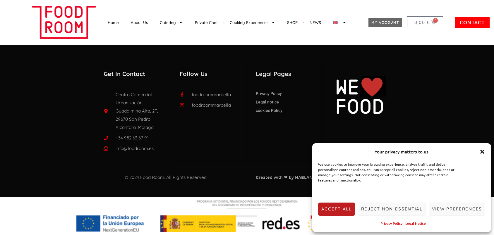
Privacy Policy (391, 223)
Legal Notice (415, 223)
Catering (171, 22)
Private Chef (206, 22)
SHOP (292, 22)
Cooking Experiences (252, 22)
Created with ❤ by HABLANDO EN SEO (296, 177)
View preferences (457, 209)
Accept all (336, 209)
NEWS (315, 22)
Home (113, 22)
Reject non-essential (392, 209)
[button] (482, 152)
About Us (139, 22)
